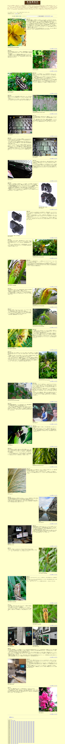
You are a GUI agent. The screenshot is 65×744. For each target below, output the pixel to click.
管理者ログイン (11, 717)
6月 (21, 721)
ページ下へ (55, 48)
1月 (11, 721)
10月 (29, 721)
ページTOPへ (52, 48)
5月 (19, 721)
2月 (13, 721)
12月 (14, 720)
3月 (15, 721)
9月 (26, 721)
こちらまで (16, 13)
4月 (17, 721)
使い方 (52, 16)
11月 (12, 720)
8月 (24, 721)
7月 (23, 721)
